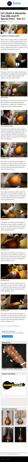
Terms (2, 459)
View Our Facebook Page (7, 336)
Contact (8, 459)
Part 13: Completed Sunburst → (11, 326)
